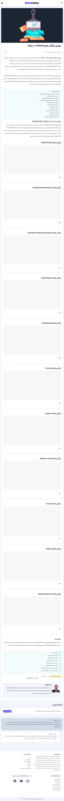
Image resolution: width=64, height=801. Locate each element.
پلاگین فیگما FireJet (53, 107)
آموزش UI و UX (39, 69)
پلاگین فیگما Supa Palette (52, 102)
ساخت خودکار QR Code (52, 660)
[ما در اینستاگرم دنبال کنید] (27, 781)
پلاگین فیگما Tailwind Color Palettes (50, 98)
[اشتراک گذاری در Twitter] (33, 678)
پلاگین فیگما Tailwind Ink (53, 104)
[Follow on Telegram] (15, 781)
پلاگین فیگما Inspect (53, 109)
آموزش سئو (58, 783)
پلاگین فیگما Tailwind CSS (52, 96)
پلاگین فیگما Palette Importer (51, 117)
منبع (60, 177)
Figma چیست (55, 653)
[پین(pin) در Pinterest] (31, 678)
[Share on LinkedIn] (29, 678)
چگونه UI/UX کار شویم (53, 658)
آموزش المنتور (57, 781)
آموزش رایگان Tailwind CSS (51, 665)
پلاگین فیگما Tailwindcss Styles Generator (49, 100)
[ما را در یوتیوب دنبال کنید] (21, 781)
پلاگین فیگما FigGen (54, 115)
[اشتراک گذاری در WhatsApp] (36, 678)
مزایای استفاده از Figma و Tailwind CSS (48, 94)
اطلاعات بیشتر (55, 770)
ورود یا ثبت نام (7, 711)
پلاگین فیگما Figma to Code (52, 111)
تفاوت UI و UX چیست (53, 655)
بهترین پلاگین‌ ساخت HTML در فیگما (50, 671)
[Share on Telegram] (27, 678)
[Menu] (62, 3)
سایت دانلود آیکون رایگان (52, 663)
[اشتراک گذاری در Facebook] (34, 678)
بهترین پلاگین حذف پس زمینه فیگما (49, 668)
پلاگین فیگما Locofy (54, 113)
